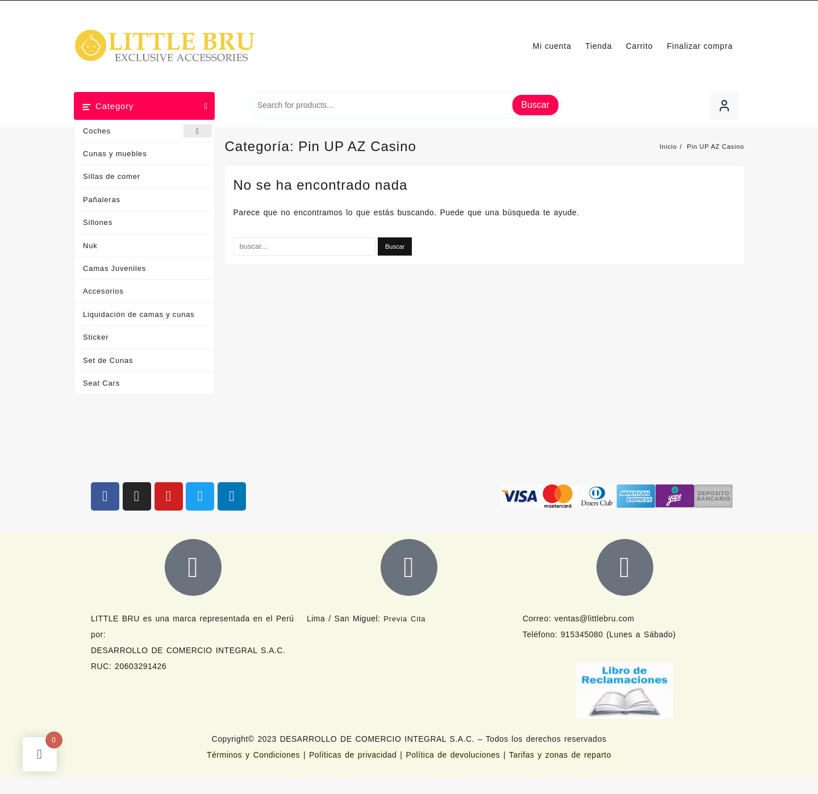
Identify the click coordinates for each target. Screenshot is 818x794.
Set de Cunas (108, 360)
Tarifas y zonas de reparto (560, 754)
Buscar (535, 105)
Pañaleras (101, 199)
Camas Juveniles (114, 268)
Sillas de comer (111, 176)
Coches (147, 130)
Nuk (90, 245)
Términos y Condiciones (255, 754)
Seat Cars (101, 383)
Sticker (95, 337)
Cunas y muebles (115, 153)
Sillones (97, 222)
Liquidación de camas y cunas (139, 314)
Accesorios (103, 291)
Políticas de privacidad (353, 754)
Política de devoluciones (453, 754)
